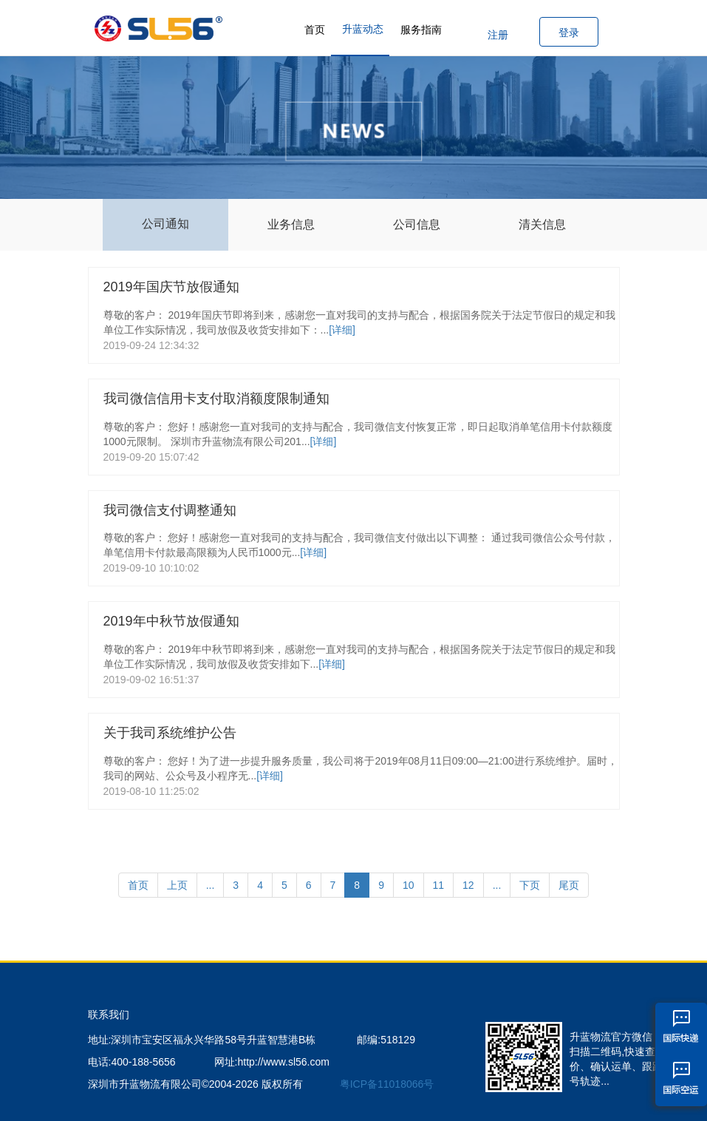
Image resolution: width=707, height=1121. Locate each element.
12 (468, 885)
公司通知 (165, 223)
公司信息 (416, 224)
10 (408, 885)
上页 (177, 885)
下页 (529, 885)
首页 (314, 29)
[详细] (342, 330)
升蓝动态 (362, 29)
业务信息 (291, 224)
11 (439, 885)
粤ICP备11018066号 (387, 1084)
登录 (569, 32)
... (210, 885)
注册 (498, 35)
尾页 (569, 885)
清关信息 (542, 224)
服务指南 (421, 29)
